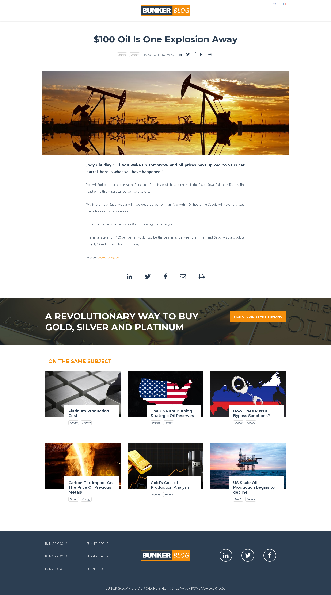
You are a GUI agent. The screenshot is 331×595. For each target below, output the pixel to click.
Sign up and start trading (258, 316)
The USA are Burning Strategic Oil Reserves (172, 413)
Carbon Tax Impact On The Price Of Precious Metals (90, 487)
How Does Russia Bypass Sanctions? (251, 413)
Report (73, 423)
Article (122, 55)
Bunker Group (56, 544)
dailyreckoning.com (108, 257)
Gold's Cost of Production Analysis (170, 485)
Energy (134, 55)
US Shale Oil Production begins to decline (254, 487)
